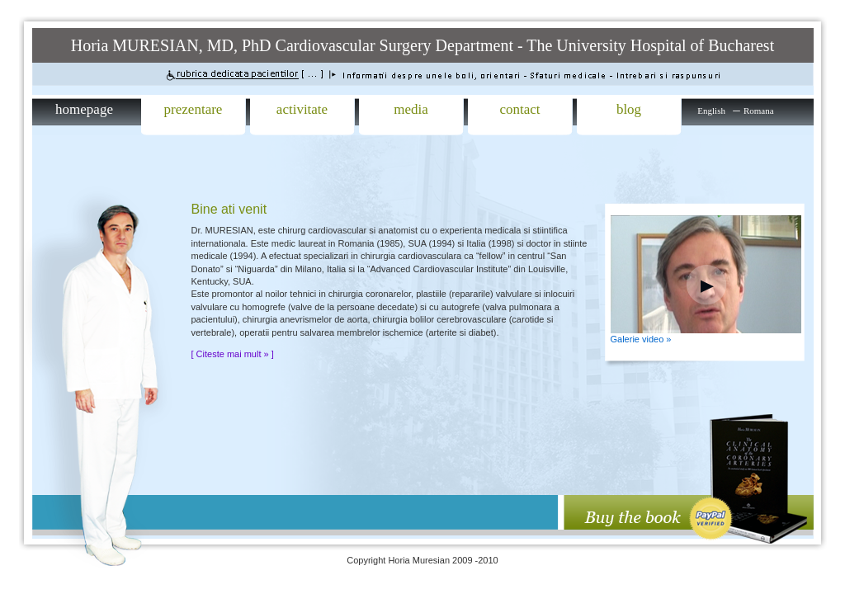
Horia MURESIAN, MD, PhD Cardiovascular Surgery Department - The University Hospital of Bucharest (422, 45)
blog (628, 109)
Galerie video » (641, 339)
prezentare (193, 109)
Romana (759, 111)
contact (519, 109)
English (711, 111)
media (411, 109)
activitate (302, 109)
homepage (84, 109)
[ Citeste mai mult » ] (232, 354)
